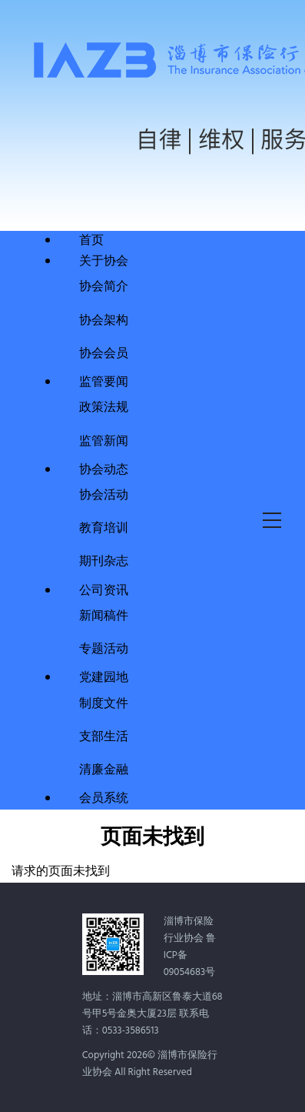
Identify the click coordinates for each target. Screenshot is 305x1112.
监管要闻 (103, 382)
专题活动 (103, 647)
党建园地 (103, 678)
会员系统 (103, 799)
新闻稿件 (103, 614)
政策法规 (103, 406)
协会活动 (103, 493)
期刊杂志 (103, 560)
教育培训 (103, 526)
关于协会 (103, 262)
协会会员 (103, 352)
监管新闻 (103, 439)
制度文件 (103, 702)
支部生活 (103, 735)
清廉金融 (103, 768)
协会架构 (103, 319)
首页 (91, 241)
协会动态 (103, 470)
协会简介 (103, 285)
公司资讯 (103, 591)
